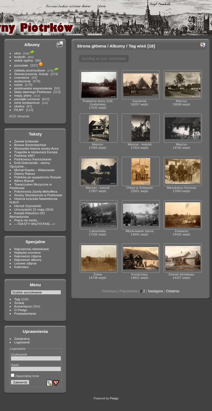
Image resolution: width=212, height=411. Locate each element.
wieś (141, 46)
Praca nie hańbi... (27, 220)
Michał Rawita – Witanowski (34, 170)
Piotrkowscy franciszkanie (33, 159)
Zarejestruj (22, 338)
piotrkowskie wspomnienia (33, 88)
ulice (17, 53)
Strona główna (91, 46)
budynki (20, 57)
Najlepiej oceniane (27, 252)
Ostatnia (172, 291)
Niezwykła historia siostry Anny (36, 148)
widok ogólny (23, 60)
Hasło (15, 365)
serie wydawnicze (27, 102)
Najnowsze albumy (28, 259)
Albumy (32, 44)
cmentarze (22, 77)
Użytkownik (19, 354)
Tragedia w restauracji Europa (36, 152)
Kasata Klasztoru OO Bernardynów (27, 214)
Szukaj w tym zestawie (104, 58)
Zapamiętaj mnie (25, 376)
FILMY (19, 110)
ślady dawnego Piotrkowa (32, 92)
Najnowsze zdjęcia (27, 256)
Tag (132, 46)
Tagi (17, 299)
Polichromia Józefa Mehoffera (35, 191)
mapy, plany (23, 95)
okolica (19, 106)
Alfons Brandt (24, 180)
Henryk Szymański (27, 206)
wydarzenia (22, 81)
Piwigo (114, 398)
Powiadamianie (25, 313)
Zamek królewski (26, 141)
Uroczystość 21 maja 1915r (34, 209)
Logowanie (22, 342)
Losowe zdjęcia (25, 263)
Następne (155, 291)
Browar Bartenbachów (30, 145)
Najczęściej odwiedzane (31, 249)
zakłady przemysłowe (29, 70)
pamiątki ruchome (27, 99)
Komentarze (23, 306)
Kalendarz (21, 267)
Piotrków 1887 (24, 155)
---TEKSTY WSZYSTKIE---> (34, 224)
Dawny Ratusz (24, 173)
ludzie (18, 84)
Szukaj (19, 302)
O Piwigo (20, 310)
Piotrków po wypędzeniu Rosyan (37, 177)
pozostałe (21, 65)
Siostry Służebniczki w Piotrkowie (38, 195)
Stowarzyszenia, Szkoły (31, 74)
